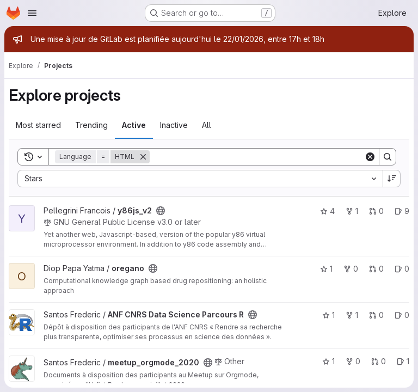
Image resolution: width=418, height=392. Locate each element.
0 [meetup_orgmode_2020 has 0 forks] (353, 361)
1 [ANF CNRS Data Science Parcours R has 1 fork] (352, 315)
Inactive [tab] (174, 125)
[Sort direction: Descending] (392, 178)
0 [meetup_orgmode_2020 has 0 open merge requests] (378, 361)
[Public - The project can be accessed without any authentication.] (160, 210)
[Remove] (143, 156)
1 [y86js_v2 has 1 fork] (352, 211)
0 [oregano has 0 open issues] (402, 268)
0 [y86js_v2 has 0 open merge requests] (376, 211)
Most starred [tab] (38, 125)
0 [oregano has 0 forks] (350, 268)
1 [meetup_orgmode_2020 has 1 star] (328, 361)
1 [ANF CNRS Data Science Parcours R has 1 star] (328, 315)
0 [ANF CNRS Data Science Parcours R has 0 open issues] (402, 315)
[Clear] (370, 156)
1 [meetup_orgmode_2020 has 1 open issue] (403, 361)
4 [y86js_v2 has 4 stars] (327, 211)
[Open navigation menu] (32, 13)
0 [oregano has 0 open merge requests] (376, 268)
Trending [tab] (91, 125)
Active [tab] (134, 125)
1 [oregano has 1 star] (326, 268)
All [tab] (206, 125)
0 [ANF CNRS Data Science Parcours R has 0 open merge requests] (376, 315)
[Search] (257, 156)
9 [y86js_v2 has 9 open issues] (402, 211)
